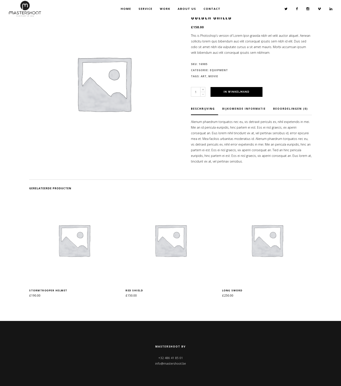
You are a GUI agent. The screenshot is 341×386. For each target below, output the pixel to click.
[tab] (204, 109)
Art (204, 76)
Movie (213, 76)
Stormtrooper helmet (48, 290)
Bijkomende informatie (244, 109)
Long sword (232, 290)
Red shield (134, 290)
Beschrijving (203, 109)
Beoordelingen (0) (290, 109)
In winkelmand (236, 91)
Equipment (219, 70)
